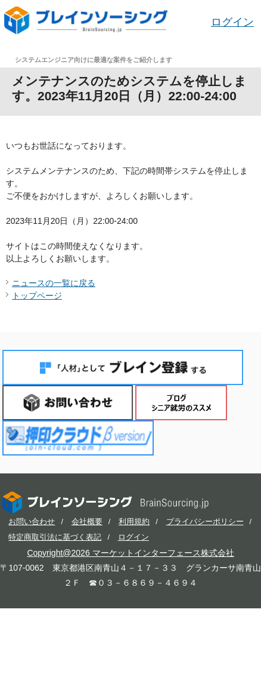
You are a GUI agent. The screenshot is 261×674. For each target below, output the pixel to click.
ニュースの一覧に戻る (53, 283)
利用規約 (134, 522)
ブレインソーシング (87, 20)
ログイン (232, 22)
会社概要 (87, 522)
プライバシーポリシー (205, 522)
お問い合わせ (67, 402)
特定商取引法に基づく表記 (54, 537)
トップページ (37, 295)
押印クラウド (78, 438)
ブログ (181, 402)
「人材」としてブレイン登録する (122, 367)
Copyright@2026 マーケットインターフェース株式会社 (130, 553)
